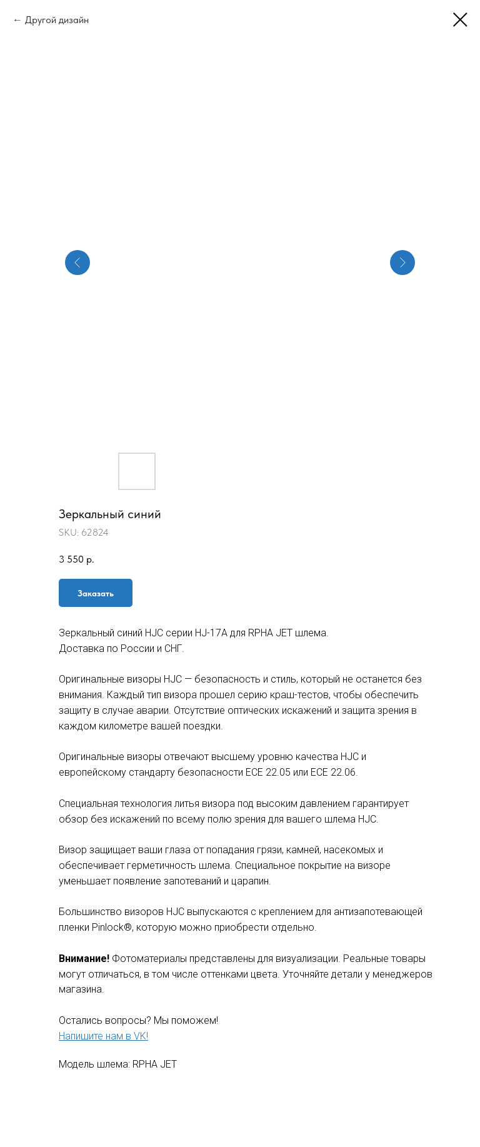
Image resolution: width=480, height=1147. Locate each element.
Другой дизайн (57, 20)
